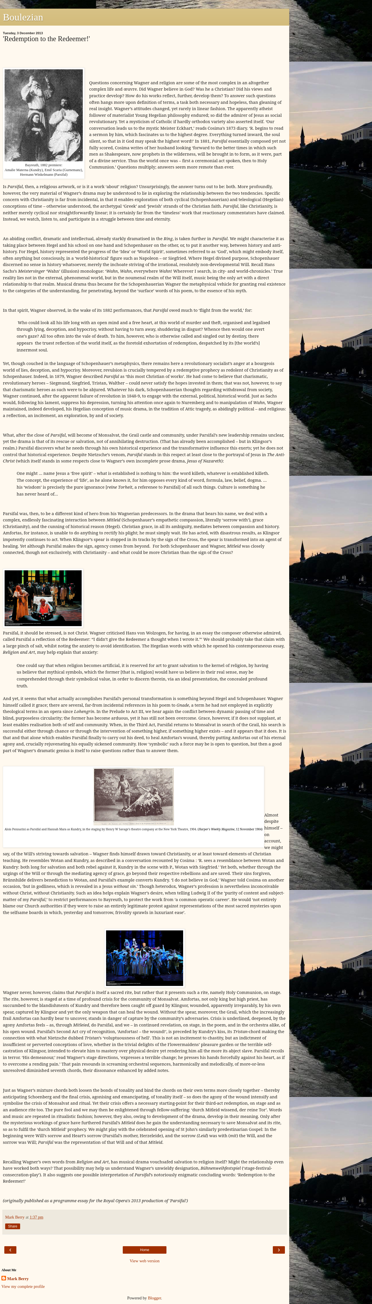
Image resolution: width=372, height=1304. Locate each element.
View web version (145, 1261)
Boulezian (23, 17)
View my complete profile (23, 1286)
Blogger (154, 1298)
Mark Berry (18, 1278)
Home (144, 1250)
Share (12, 1226)
